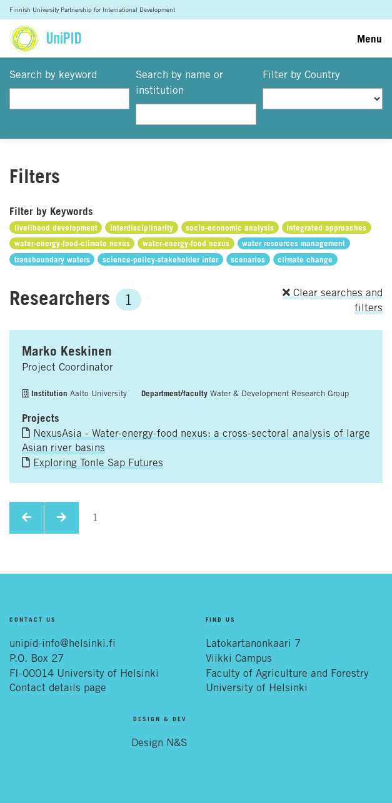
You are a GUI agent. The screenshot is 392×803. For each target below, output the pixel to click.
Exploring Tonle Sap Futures (98, 462)
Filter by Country (301, 74)
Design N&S (159, 742)
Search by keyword (53, 74)
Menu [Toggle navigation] (369, 38)
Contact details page (57, 687)
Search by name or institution (179, 82)
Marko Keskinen (67, 350)
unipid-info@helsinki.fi (62, 643)
